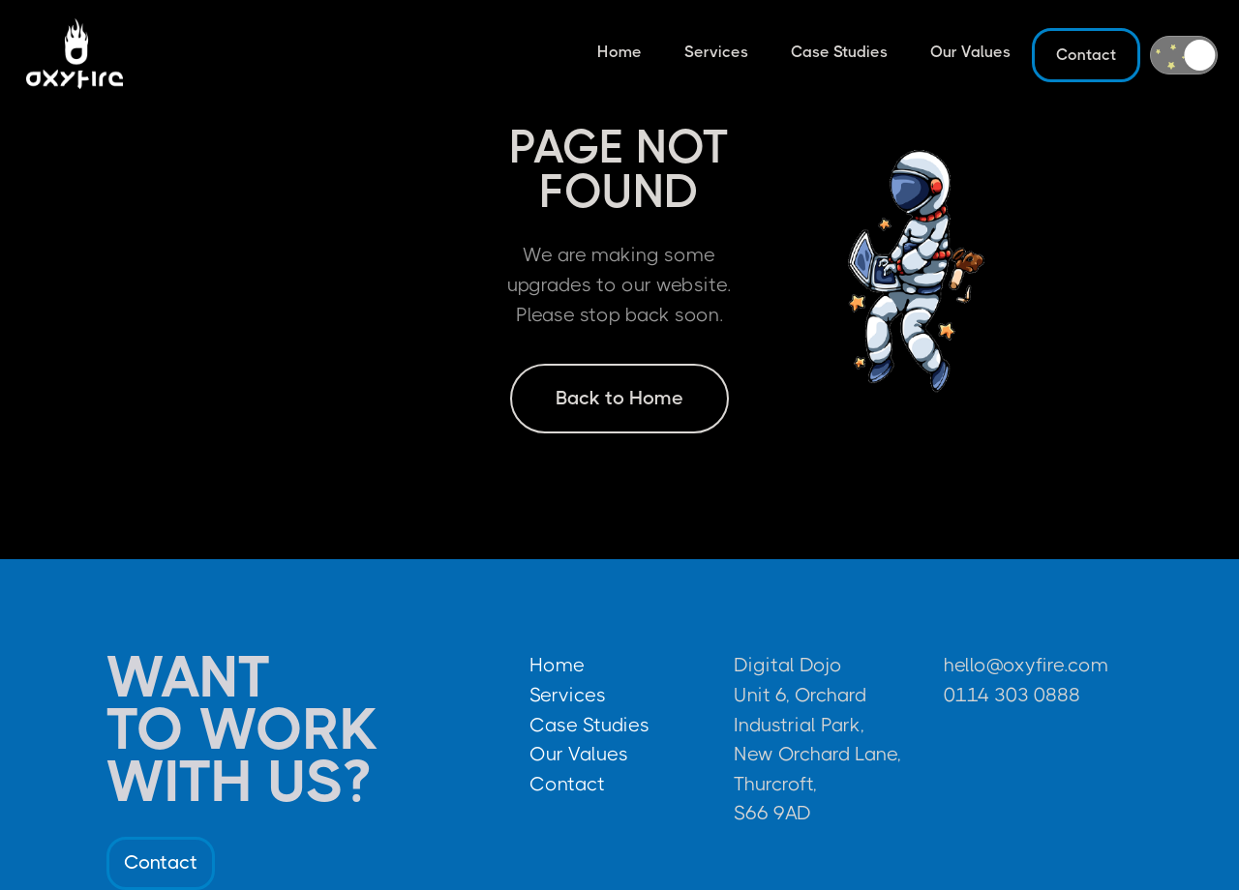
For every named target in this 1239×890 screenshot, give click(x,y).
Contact (1086, 54)
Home (619, 52)
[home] (74, 55)
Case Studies (839, 52)
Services (716, 52)
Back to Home (619, 398)
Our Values (970, 52)
